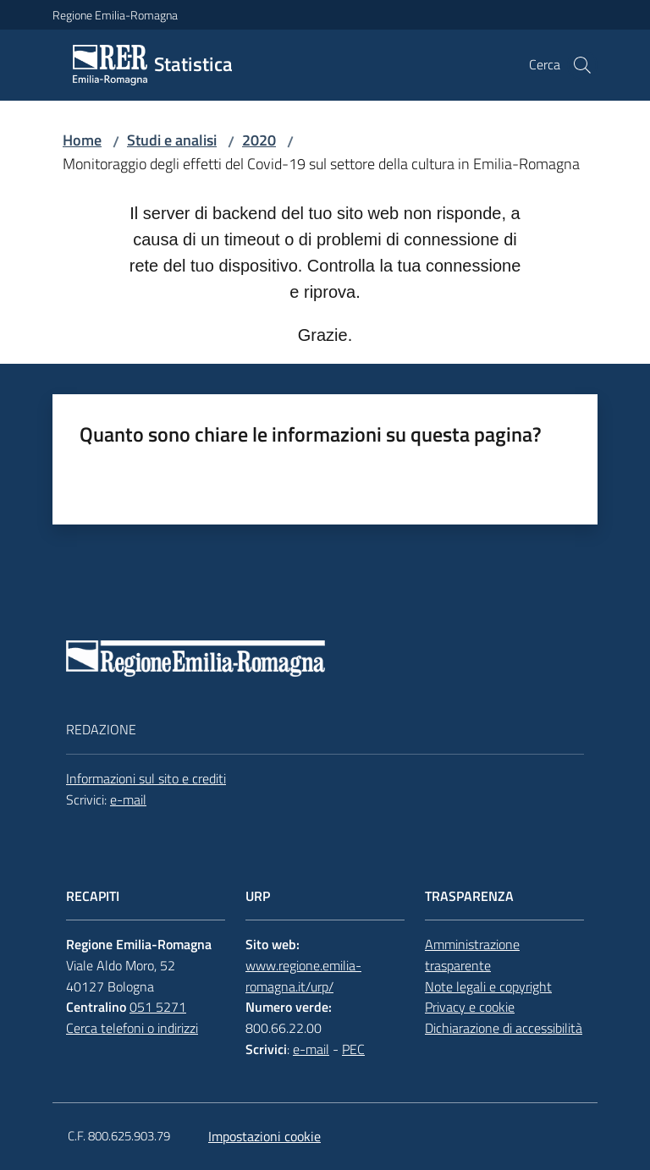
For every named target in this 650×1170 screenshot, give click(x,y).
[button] (582, 65)
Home (82, 140)
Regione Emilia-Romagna (115, 15)
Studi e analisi (172, 140)
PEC (353, 1049)
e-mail (128, 799)
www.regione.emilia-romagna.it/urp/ (303, 976)
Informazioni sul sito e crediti (146, 778)
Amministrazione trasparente (472, 954)
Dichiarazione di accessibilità (503, 1028)
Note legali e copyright (488, 986)
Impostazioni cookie (264, 1136)
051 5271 (157, 1007)
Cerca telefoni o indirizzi (132, 1028)
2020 (259, 140)
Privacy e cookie (470, 1007)
